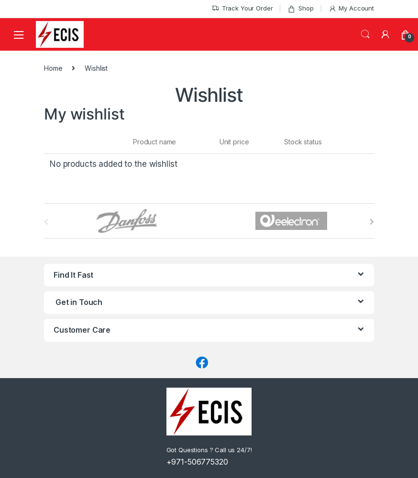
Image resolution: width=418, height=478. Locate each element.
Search (365, 34)
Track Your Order (242, 8)
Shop (300, 8)
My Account (351, 8)
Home (53, 68)
